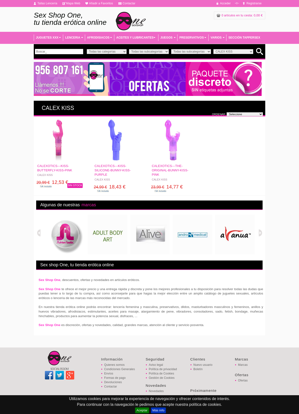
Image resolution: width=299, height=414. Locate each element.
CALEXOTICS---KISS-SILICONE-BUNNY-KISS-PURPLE (113, 170)
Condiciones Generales (119, 369)
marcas (89, 204)
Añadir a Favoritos (101, 3)
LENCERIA (72, 37)
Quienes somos (114, 365)
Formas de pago (115, 378)
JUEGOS (166, 37)
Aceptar (142, 410)
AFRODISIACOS (98, 37)
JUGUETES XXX (47, 37)
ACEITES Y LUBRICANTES (135, 37)
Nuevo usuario (202, 365)
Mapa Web (73, 3)
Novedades (156, 391)
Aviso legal (156, 365)
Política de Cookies (161, 373)
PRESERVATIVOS (191, 37)
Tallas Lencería (47, 3)
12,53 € (52, 182)
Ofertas (243, 380)
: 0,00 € (240, 15)
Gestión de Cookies (162, 378)
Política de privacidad (163, 369)
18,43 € (110, 186)
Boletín (198, 369)
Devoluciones (113, 382)
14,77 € (167, 186)
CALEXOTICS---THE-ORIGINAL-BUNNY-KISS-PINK (170, 170)
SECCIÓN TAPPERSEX (244, 37)
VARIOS (216, 37)
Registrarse (254, 3)
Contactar (128, 3)
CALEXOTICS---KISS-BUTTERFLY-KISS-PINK (54, 168)
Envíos (108, 373)
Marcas (243, 365)
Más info (158, 410)
